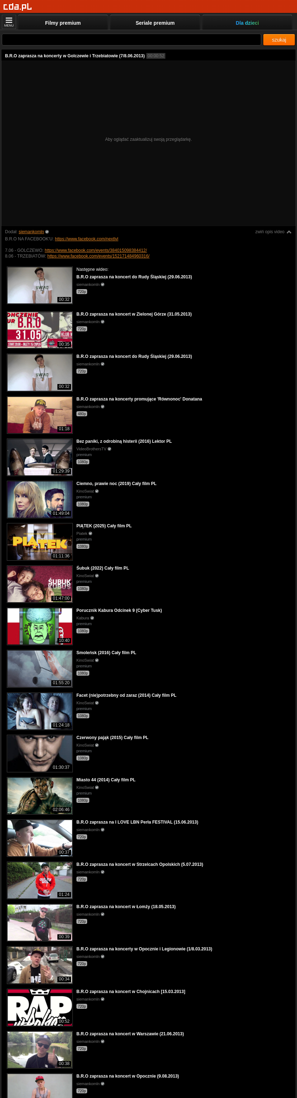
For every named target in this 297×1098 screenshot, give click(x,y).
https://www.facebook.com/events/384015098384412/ (96, 250)
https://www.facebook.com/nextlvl (86, 238)
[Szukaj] (131, 39)
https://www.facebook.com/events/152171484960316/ (98, 256)
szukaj (279, 40)
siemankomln (31, 231)
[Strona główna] (18, 7)
